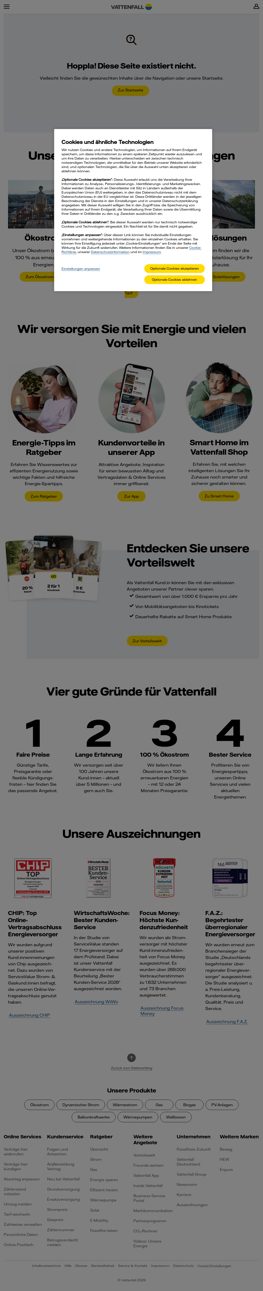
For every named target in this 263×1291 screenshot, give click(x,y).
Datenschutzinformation (110, 252)
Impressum (152, 252)
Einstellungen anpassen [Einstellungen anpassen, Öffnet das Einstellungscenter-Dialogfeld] (80, 269)
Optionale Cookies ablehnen (174, 279)
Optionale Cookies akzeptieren (174, 268)
